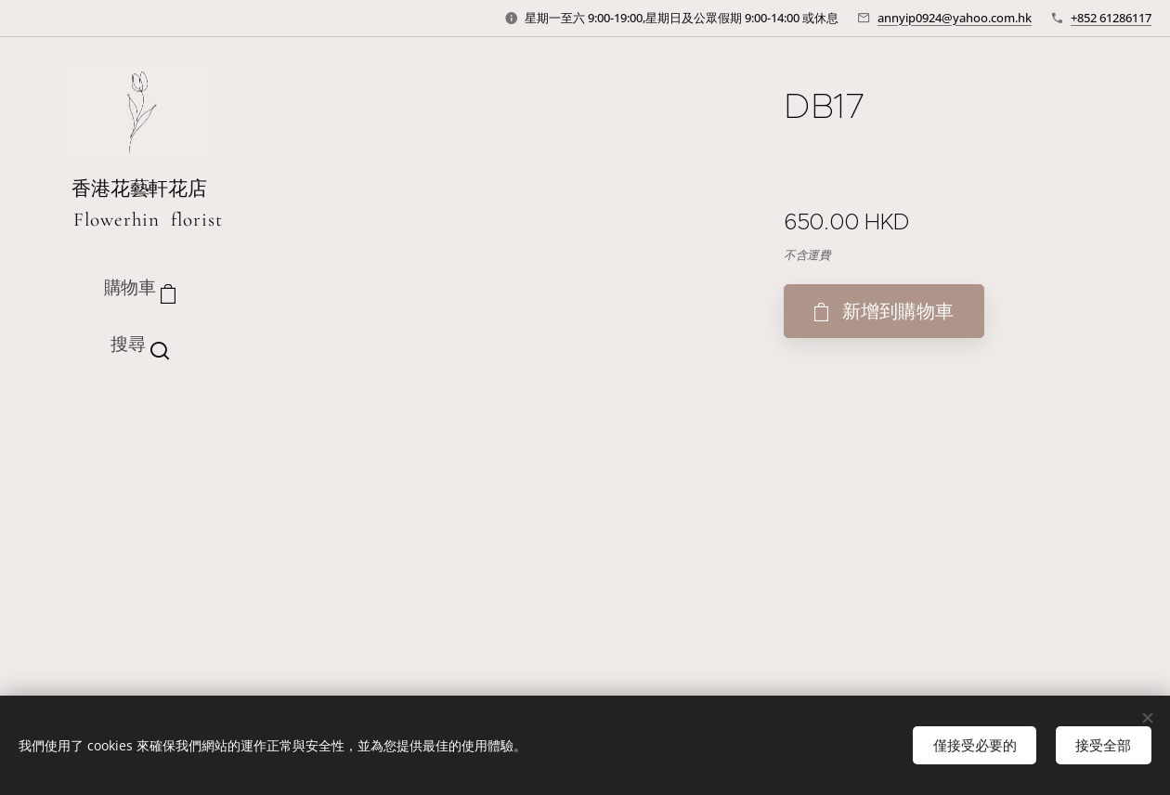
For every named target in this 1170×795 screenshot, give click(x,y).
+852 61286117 (1111, 17)
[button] (139, 344)
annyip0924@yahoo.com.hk (955, 17)
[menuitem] (139, 421)
